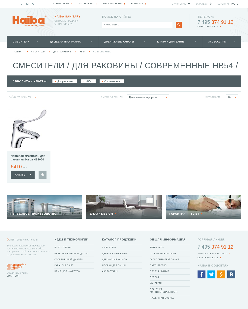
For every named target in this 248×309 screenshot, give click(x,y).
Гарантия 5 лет (64, 265)
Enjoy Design (63, 247)
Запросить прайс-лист (164, 259)
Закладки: (202, 4)
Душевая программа (65, 41)
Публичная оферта (162, 298)
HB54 (82, 52)
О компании (61, 4)
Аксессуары (217, 41)
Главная (18, 52)
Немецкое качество (67, 271)
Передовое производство (71, 253)
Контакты (156, 283)
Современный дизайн (68, 259)
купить (20, 174)
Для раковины (62, 52)
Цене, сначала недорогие (149, 97)
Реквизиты (157, 247)
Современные (102, 52)
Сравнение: (179, 4)
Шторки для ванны (171, 41)
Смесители (21, 41)
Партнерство (158, 265)
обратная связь (208, 26)
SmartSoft (14, 276)
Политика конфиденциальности (164, 290)
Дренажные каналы (119, 41)
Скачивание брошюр (163, 253)
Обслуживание (159, 271)
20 (233, 97)
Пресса (154, 277)
